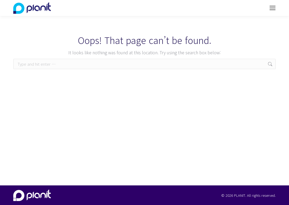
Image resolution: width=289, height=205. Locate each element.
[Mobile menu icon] (272, 8)
